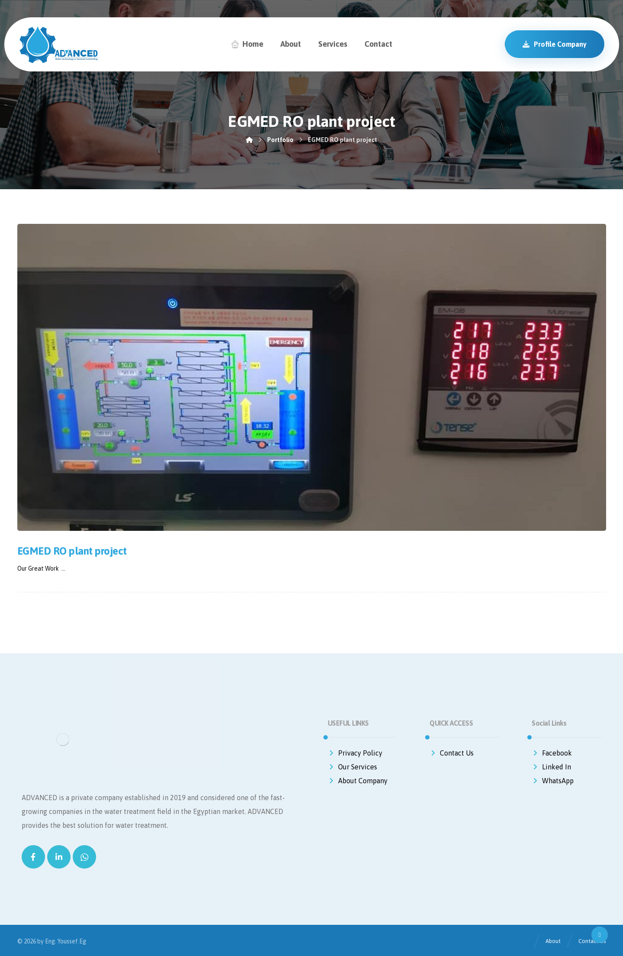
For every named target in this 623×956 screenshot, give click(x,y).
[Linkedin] (59, 857)
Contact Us (451, 753)
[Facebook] (33, 857)
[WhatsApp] (84, 857)
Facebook (552, 753)
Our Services (352, 767)
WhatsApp (553, 781)
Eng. (50, 941)
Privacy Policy (355, 753)
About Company (357, 781)
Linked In (551, 767)
